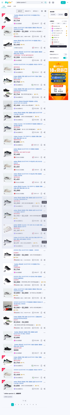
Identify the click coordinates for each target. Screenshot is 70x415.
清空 (58, 23)
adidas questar (8, 396)
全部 (53, 23)
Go (66, 14)
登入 (63, 2)
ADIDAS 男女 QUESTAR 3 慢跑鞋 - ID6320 (26, 250)
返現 (64, 23)
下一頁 (24, 400)
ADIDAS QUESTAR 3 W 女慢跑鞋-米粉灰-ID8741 (28, 64)
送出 (58, 46)
